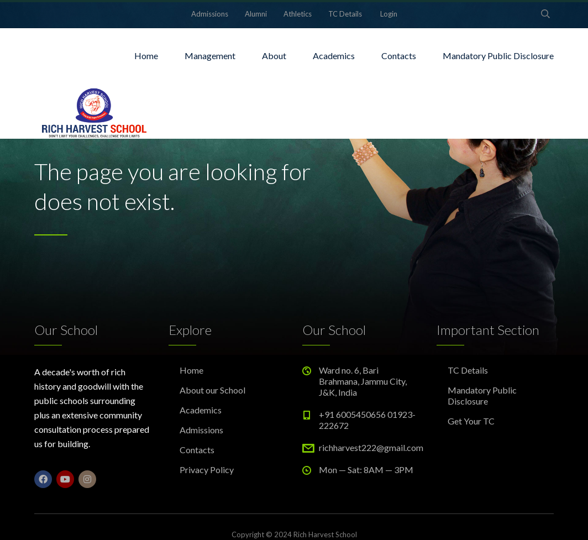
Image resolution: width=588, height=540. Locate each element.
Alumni (256, 13)
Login (388, 13)
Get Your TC (471, 421)
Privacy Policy (207, 469)
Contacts (398, 55)
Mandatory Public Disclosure (498, 55)
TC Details (345, 13)
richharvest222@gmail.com (371, 447)
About (274, 55)
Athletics (298, 13)
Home (146, 55)
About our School (212, 390)
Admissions (209, 13)
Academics (334, 55)
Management (210, 55)
